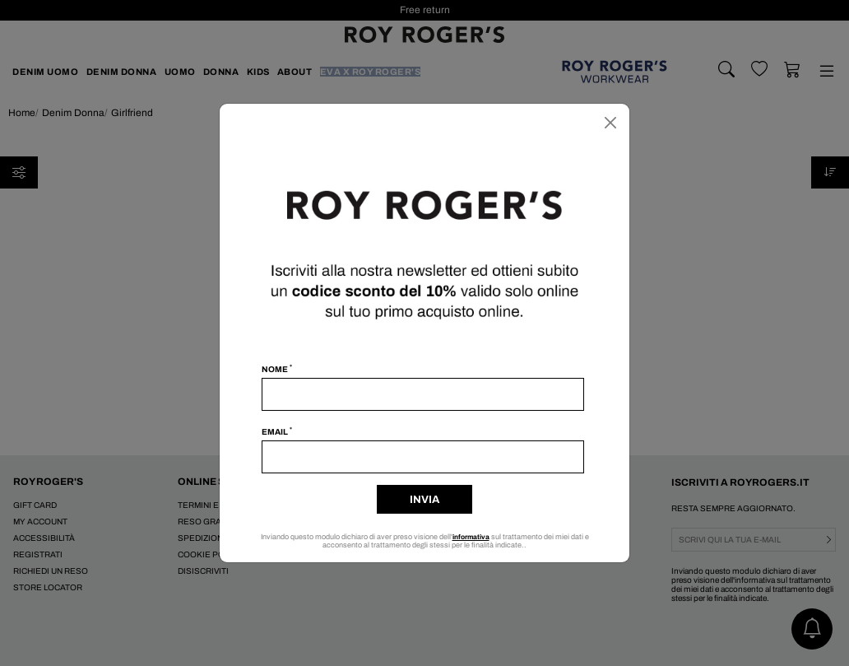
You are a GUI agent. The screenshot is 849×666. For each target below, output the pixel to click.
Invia (424, 499)
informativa (471, 537)
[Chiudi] (610, 122)
